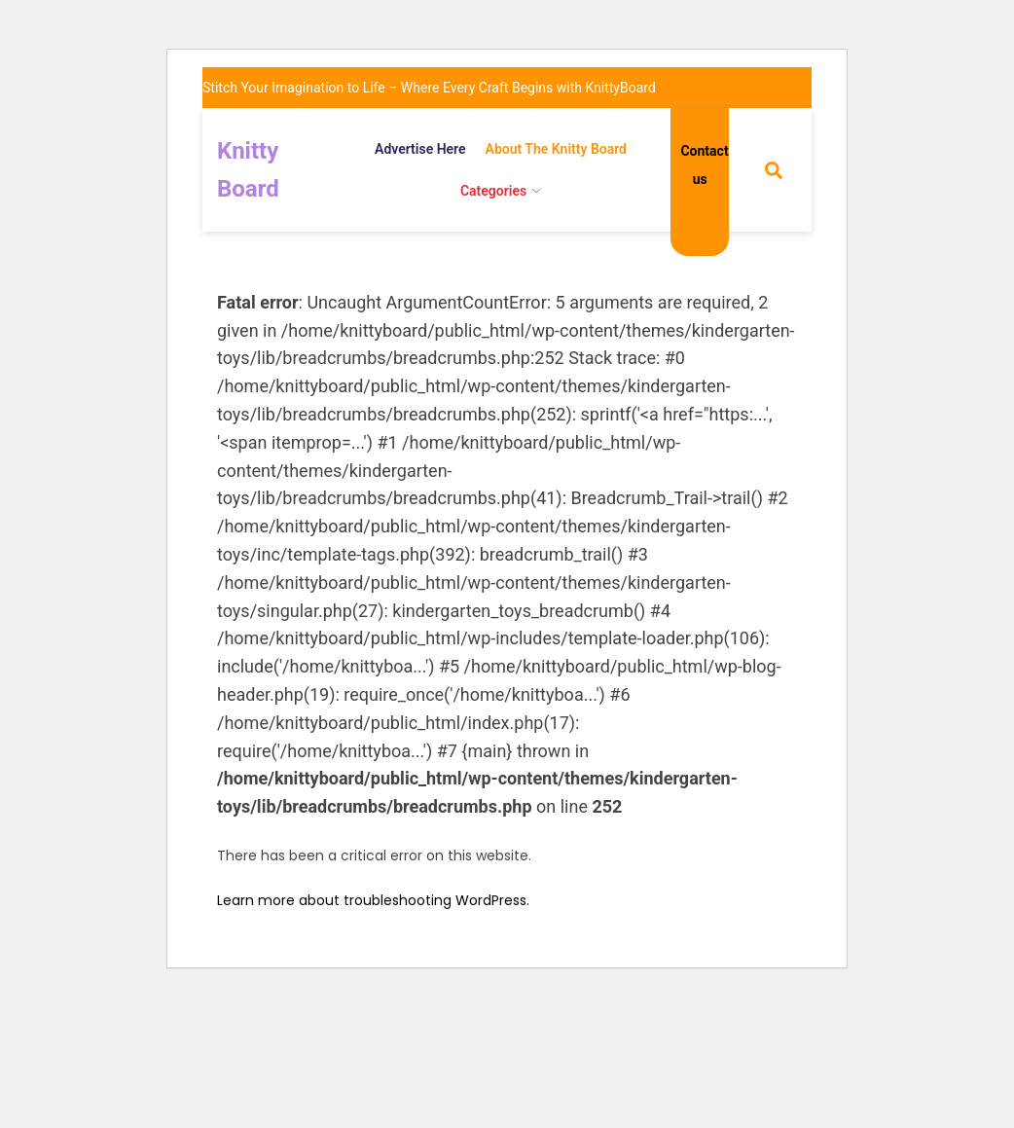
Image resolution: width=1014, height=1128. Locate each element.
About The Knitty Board (556, 149)
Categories (493, 191)
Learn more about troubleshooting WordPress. (373, 900)
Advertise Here (420, 149)
